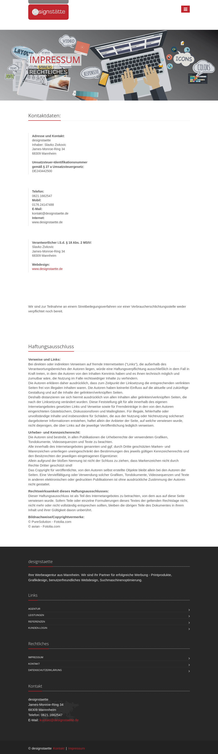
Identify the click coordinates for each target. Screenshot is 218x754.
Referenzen (36, 621)
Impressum (35, 657)
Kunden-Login (37, 628)
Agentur (34, 608)
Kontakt (34, 663)
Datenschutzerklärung (45, 670)
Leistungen (36, 615)
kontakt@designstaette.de (59, 720)
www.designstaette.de (47, 269)
